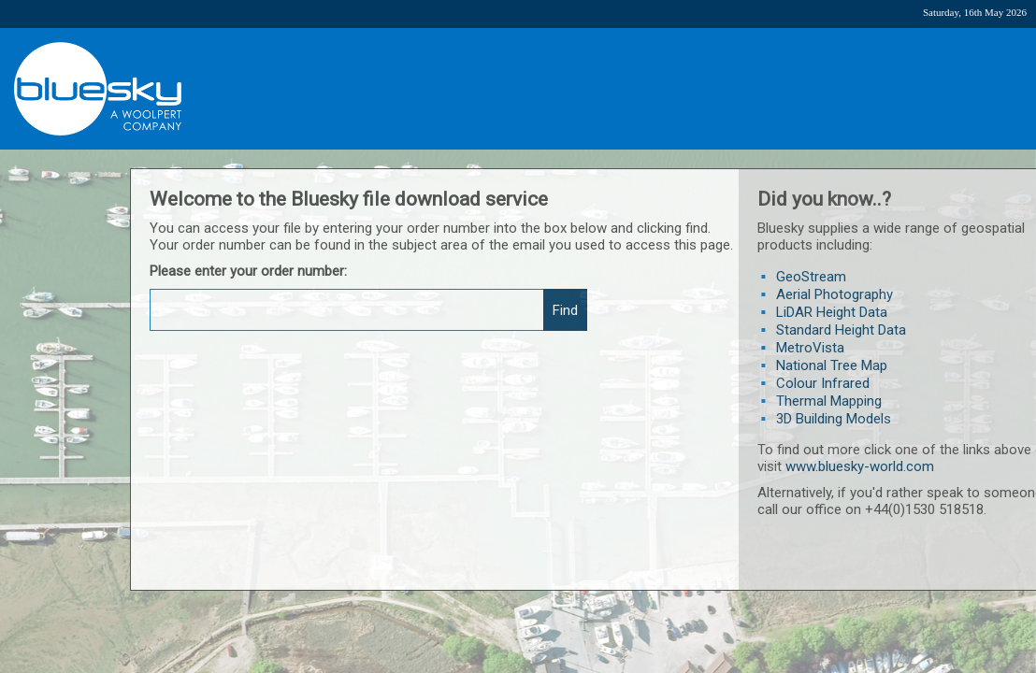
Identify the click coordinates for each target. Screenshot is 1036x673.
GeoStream (811, 276)
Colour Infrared (823, 383)
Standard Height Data (841, 330)
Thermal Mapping (829, 401)
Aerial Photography (834, 294)
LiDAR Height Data (831, 312)
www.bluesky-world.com (859, 466)
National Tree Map (831, 365)
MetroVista (810, 347)
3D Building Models (833, 418)
